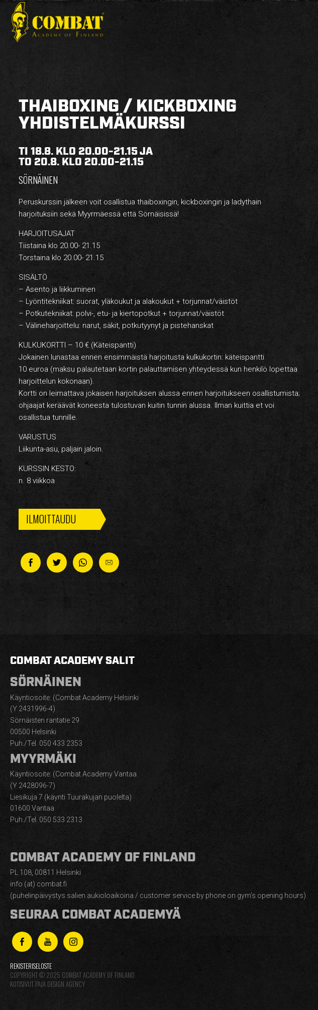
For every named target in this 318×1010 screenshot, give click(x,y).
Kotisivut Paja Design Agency (47, 984)
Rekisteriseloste (31, 966)
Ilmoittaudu (51, 518)
